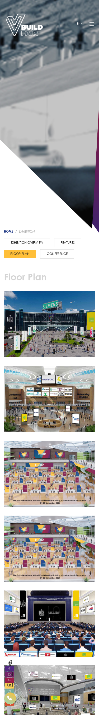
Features (68, 242)
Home (8, 231)
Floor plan (20, 253)
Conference (57, 253)
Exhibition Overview (27, 242)
